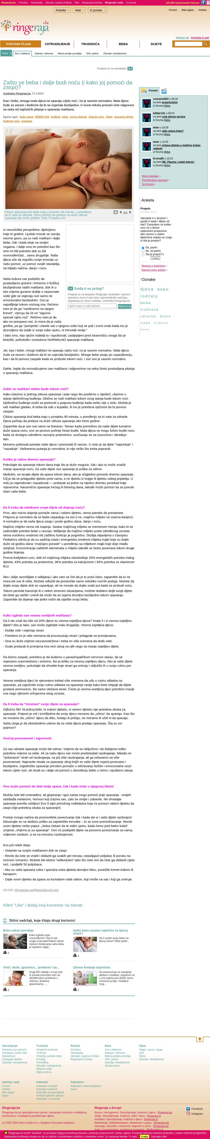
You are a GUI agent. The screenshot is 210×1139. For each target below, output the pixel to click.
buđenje (56, 116)
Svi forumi (147, 184)
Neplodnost (8, 1056)
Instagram (197, 1113)
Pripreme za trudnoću (14, 1049)
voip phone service (173, 116)
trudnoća (149, 309)
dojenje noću (96, 116)
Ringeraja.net (161, 1126)
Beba (5, 53)
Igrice (5, 1095)
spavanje (26, 121)
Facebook (197, 1108)
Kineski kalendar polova (50, 1095)
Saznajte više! (159, 1136)
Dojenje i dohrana (44, 53)
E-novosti (131, 2)
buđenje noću (11, 121)
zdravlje (148, 316)
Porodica (23, 2)
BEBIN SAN (42, 116)
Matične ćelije (44, 1068)
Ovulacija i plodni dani (14, 1052)
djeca (147, 289)
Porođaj (40, 1059)
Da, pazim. (150, 247)
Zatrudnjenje (57, 44)
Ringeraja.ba (165, 1112)
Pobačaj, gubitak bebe (49, 1056)
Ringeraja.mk (161, 1122)
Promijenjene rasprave (155, 180)
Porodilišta (42, 1062)
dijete (109, 116)
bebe (163, 289)
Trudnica (41, 1052)
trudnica (161, 322)
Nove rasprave (150, 176)
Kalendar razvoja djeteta (50, 1092)
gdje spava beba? (173, 130)
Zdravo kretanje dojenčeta (91, 967)
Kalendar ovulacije (46, 1086)
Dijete (156, 44)
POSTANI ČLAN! (200, 38)
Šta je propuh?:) (153, 254)
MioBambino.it (154, 1129)
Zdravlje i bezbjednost (114, 53)
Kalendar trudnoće (46, 1089)
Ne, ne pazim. (151, 251)
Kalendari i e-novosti (48, 1098)
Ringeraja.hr (151, 1119)
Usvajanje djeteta (12, 1059)
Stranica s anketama (153, 265)
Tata (77, 2)
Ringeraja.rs (154, 1115)
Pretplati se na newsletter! (111, 68)
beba (65, 116)
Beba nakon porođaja (18, 930)
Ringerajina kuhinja (92, 2)
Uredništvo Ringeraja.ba (17, 93)
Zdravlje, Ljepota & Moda (58, 2)
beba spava (27, 116)
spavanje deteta (123, 116)
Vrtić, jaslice (92, 53)
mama (145, 329)
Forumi (173, 10)
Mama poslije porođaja (69, 53)
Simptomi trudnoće (47, 1049)
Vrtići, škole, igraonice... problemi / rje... (31, 967)
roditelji (149, 296)
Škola (142, 1056)
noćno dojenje (78, 116)
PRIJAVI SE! (182, 38)
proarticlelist (169, 102)
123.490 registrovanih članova (182, 2)
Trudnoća (90, 44)
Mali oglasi (188, 10)
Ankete (202, 10)
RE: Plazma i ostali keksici (178, 161)
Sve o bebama (22, 53)
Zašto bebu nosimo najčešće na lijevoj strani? (100, 932)
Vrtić (141, 1052)
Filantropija (36, 2)
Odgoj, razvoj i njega (150, 1049)
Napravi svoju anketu (154, 269)
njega (145, 322)
